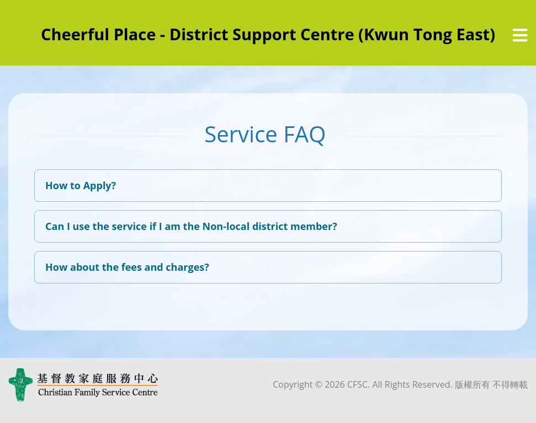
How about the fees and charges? (127, 267)
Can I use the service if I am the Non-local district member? (191, 226)
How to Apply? (80, 185)
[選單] (520, 35)
